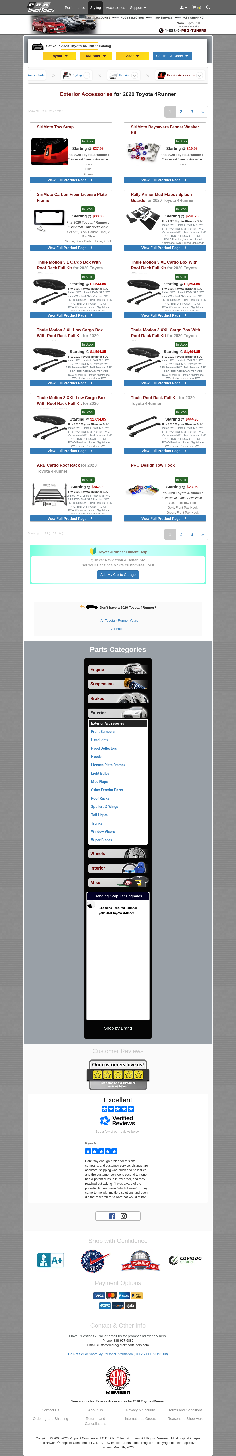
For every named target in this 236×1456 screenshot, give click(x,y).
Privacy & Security (140, 1410)
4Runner (96, 56)
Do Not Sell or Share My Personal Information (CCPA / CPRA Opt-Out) (118, 1354)
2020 (132, 56)
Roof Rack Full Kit (163, 400)
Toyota (59, 56)
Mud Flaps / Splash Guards (162, 197)
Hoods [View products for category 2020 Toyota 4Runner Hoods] (96, 757)
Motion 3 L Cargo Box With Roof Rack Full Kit (70, 268)
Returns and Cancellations (95, 1421)
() (196, 8)
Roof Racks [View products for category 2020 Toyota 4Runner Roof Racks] (100, 798)
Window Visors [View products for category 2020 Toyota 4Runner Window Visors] (103, 832)
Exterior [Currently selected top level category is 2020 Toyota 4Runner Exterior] (98, 712)
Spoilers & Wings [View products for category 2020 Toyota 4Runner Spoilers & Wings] (104, 807)
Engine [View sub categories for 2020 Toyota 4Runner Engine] (97, 669)
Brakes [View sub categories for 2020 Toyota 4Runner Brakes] (97, 698)
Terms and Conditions (185, 1410)
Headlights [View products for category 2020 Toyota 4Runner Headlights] (99, 740)
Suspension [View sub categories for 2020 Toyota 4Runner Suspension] (102, 683)
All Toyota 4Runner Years (119, 620)
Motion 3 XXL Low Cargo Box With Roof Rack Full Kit (71, 403)
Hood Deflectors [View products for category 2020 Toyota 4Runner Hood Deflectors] (104, 748)
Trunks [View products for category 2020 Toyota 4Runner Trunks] (96, 823)
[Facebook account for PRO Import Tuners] (112, 1216)
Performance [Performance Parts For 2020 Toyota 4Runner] (75, 8)
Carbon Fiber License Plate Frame (72, 197)
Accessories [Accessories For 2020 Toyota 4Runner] (115, 8)
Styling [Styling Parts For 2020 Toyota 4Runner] (95, 8)
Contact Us (50, 1410)
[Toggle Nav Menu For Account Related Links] (183, 7)
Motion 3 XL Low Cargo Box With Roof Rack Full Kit (70, 336)
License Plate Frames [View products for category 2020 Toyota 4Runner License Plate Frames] (108, 765)
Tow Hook (153, 465)
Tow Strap (55, 127)
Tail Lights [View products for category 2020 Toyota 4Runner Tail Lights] (99, 815)
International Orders (140, 1419)
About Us (95, 1410)
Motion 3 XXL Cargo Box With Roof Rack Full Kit (165, 336)
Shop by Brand (118, 1028)
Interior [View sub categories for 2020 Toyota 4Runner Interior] (97, 868)
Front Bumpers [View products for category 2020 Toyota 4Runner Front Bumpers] (103, 732)
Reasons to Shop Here (185, 1419)
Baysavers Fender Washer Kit (165, 130)
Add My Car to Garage (118, 575)
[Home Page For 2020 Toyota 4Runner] (41, 6)
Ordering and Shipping (50, 1419)
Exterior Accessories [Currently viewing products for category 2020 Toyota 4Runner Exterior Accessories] (107, 723)
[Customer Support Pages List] (138, 7)
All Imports (119, 629)
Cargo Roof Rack (67, 468)
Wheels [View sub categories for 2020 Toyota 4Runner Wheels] (97, 853)
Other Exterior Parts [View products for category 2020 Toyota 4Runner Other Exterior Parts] (107, 790)
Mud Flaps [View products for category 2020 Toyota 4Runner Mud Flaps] (99, 782)
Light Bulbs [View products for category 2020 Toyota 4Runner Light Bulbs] (100, 773)
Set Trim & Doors (172, 56)
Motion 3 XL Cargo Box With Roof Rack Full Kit (164, 268)
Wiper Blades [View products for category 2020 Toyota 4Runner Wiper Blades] (101, 840)
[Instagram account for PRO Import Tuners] (124, 1216)
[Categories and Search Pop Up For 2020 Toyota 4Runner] (208, 7)
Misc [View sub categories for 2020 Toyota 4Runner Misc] (95, 882)
